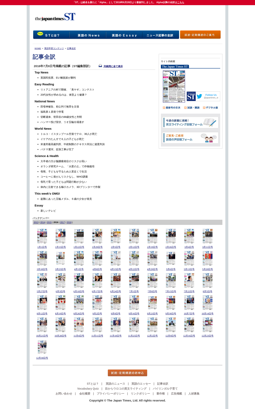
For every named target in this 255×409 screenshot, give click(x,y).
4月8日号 (97, 269)
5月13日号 (189, 269)
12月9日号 (170, 335)
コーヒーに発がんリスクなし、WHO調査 (64, 176)
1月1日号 (42, 247)
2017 (62, 222)
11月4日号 (79, 335)
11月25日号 (134, 335)
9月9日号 (115, 313)
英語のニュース (115, 383)
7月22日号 (189, 291)
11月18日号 (116, 335)
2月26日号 (170, 247)
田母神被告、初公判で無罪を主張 (60, 106)
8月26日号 (79, 313)
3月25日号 (60, 269)
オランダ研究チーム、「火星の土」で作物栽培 (67, 166)
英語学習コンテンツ (54, 48)
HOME (38, 48)
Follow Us (211, 95)
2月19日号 (152, 247)
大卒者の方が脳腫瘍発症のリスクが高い (64, 161)
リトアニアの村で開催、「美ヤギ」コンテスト (67, 89)
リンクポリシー (140, 393)
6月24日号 (115, 291)
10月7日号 (189, 313)
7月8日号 (152, 291)
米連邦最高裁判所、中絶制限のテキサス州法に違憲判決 (73, 144)
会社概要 (84, 393)
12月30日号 (42, 358)
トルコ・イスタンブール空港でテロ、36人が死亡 (69, 133)
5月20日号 (207, 269)
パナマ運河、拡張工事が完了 (57, 149)
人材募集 (193, 393)
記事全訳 (71, 48)
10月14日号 (207, 313)
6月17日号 (97, 291)
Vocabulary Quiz (88, 388)
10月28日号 (60, 335)
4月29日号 (152, 269)
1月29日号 (97, 247)
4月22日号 (134, 269)
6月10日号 (79, 291)
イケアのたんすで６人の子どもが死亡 (62, 139)
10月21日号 (42, 335)
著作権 (160, 393)
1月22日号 (79, 247)
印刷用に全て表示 (111, 66)
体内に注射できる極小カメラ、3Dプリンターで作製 (70, 186)
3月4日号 (189, 247)
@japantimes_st (211, 98)
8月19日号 (60, 313)
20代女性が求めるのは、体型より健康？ (64, 94)
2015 (49, 222)
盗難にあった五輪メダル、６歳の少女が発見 (66, 198)
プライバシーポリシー (110, 393)
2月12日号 (134, 247)
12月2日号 (152, 335)
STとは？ (93, 383)
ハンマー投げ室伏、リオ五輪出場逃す (62, 122)
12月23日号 (207, 335)
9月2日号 (97, 313)
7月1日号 (134, 291)
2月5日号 (115, 247)
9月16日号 (134, 313)
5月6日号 (171, 269)
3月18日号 (42, 269)
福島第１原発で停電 (52, 111)
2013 (36, 222)
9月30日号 (170, 313)
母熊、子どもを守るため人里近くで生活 (64, 171)
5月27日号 (42, 291)
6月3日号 (60, 291)
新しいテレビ (48, 210)
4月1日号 (79, 269)
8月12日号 (42, 313)
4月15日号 (115, 269)
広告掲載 (176, 393)
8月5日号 (207, 291)
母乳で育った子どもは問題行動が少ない (64, 181)
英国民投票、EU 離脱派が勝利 (58, 77)
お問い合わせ (64, 393)
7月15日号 (170, 291)
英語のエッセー (141, 383)
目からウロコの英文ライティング (125, 388)
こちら (180, 2)
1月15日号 (60, 247)
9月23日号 (152, 313)
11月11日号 (97, 335)
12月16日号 (189, 335)
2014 (42, 222)
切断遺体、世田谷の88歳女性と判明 (61, 116)
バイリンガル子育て (165, 388)
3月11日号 (207, 247)
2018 (69, 222)
